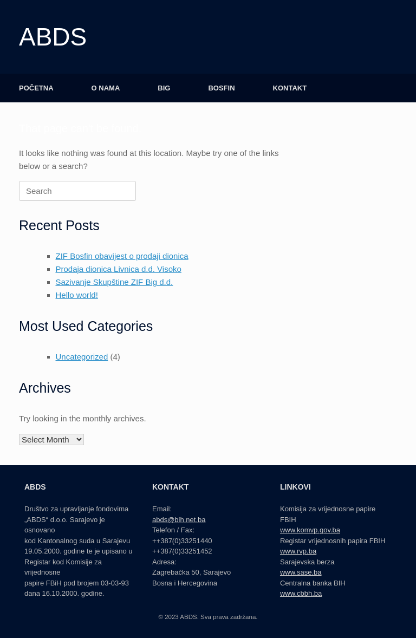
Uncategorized (82, 356)
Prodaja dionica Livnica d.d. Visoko (118, 269)
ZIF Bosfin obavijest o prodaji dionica (122, 256)
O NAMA (106, 88)
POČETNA (36, 88)
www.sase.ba (301, 572)
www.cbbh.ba (301, 593)
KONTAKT (290, 88)
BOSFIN (221, 88)
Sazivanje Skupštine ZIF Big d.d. (114, 282)
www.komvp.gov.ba (310, 530)
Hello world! (77, 295)
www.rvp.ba (298, 551)
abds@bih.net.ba (179, 520)
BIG (164, 88)
